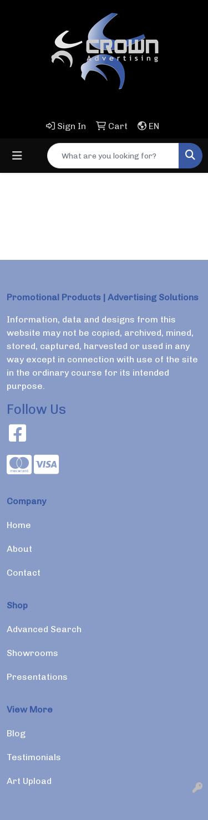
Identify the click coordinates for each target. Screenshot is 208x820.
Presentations (37, 677)
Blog (16, 733)
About (19, 549)
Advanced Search (44, 629)
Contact (23, 572)
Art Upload (29, 781)
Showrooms (32, 653)
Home (19, 525)
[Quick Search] (113, 155)
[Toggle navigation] (17, 155)
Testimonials (34, 757)
